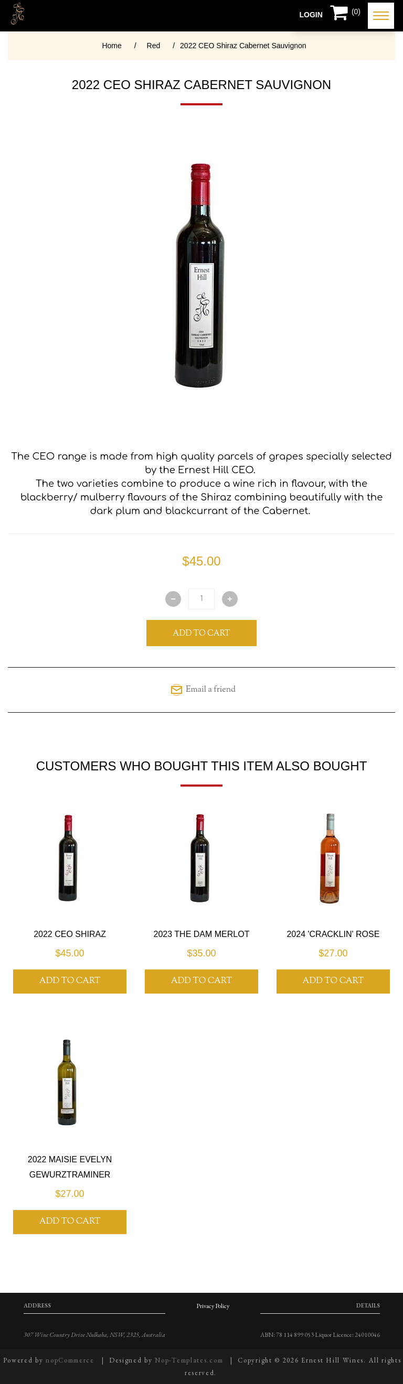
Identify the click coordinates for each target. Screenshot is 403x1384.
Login (311, 14)
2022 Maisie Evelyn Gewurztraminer (70, 1167)
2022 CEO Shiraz (70, 934)
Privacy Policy (212, 1306)
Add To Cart (201, 633)
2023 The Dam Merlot (202, 934)
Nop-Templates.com (189, 1360)
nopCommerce (70, 1360)
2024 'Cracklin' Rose (333, 934)
